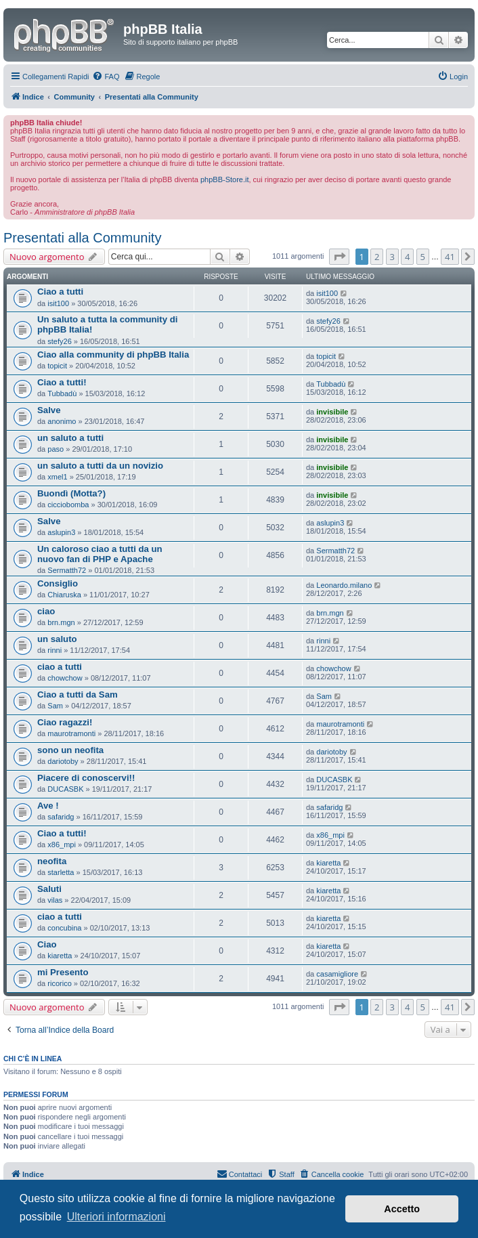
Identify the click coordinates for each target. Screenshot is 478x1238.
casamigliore (337, 974)
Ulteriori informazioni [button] (116, 1216)
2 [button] (376, 257)
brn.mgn (60, 622)
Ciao (47, 944)
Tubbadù (62, 393)
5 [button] (422, 257)
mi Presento (63, 972)
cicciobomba (68, 504)
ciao (46, 611)
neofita (51, 861)
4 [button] (407, 257)
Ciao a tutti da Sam (77, 694)
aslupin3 (61, 532)
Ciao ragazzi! (64, 722)
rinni (54, 650)
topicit (57, 366)
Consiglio (57, 583)
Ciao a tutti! (62, 382)
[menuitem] (105, 76)
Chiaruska (64, 595)
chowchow (64, 678)
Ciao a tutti (60, 291)
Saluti (49, 889)
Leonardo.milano (344, 585)
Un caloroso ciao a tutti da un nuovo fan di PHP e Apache (99, 554)
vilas (54, 900)
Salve (48, 410)
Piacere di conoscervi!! (86, 778)
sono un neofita (70, 750)
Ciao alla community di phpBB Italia (113, 354)
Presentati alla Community (82, 237)
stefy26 (59, 341)
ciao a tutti (59, 667)
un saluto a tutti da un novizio (100, 466)
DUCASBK (65, 789)
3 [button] (392, 257)
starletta (60, 872)
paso (55, 449)
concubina (64, 928)
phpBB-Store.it (224, 179)
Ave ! (48, 806)
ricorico (59, 983)
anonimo (61, 421)
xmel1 (57, 477)
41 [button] (450, 257)
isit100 (58, 303)
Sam (55, 706)
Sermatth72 (66, 570)
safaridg (60, 817)
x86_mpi (61, 844)
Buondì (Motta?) (71, 493)
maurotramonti (71, 733)
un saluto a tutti (70, 438)
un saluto (57, 639)
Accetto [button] (402, 1208)
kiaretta (328, 863)
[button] (339, 257)
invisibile (332, 412)
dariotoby (62, 761)
